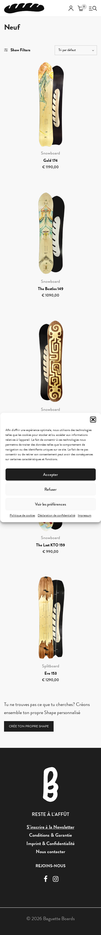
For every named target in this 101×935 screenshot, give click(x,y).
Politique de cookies (22, 515)
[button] (93, 419)
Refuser (50, 489)
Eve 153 (50, 673)
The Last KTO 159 (50, 545)
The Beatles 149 (50, 289)
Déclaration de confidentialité (56, 515)
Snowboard (50, 153)
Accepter (50, 474)
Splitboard (50, 666)
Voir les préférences (50, 504)
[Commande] (76, 50)
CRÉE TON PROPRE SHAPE (29, 726)
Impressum (84, 515)
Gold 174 (50, 160)
